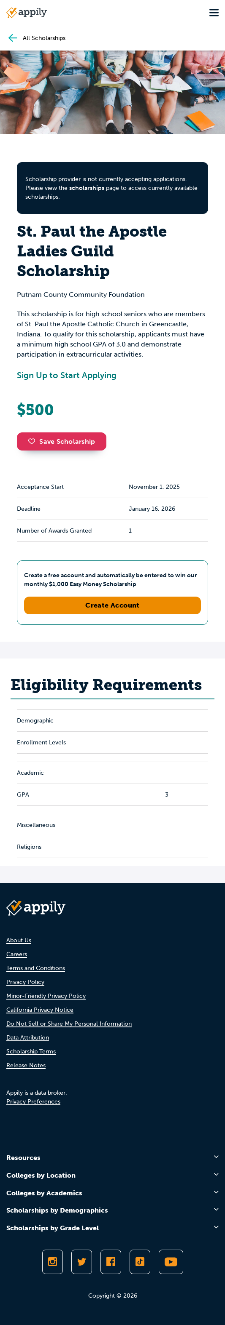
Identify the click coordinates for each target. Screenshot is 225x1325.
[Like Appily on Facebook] (110, 1262)
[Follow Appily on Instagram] (52, 1262)
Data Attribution (27, 1037)
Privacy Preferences (33, 1101)
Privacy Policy (25, 982)
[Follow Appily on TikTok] (140, 1262)
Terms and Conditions (35, 968)
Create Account (112, 605)
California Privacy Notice (39, 1009)
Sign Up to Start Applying (67, 375)
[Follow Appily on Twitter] (81, 1262)
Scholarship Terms (31, 1051)
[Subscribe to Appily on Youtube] (171, 1262)
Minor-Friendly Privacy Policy (46, 996)
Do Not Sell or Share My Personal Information (69, 1023)
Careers (16, 954)
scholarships (86, 188)
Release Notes (26, 1065)
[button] (33, 441)
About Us (18, 940)
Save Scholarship (61, 441)
